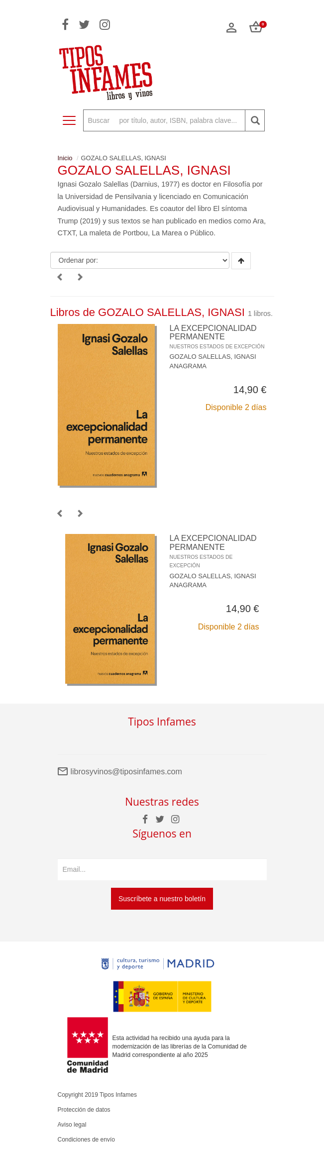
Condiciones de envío (86, 1139)
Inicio (65, 158)
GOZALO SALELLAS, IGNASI (213, 356)
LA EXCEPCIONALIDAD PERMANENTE (217, 336)
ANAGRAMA (188, 366)
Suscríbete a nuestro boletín (162, 899)
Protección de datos (84, 1109)
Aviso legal (72, 1124)
